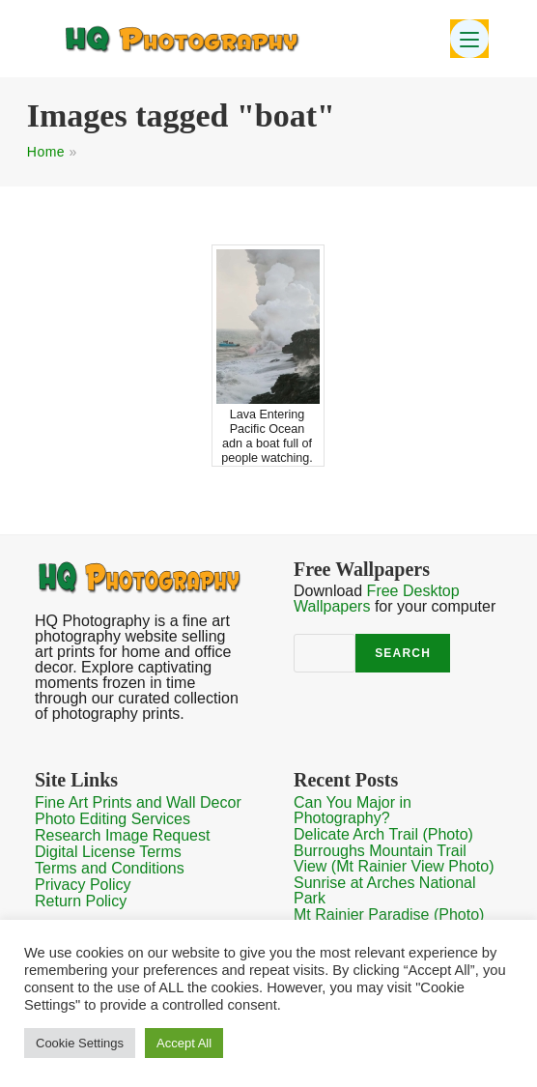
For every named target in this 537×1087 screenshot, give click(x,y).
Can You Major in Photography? (352, 810)
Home (46, 151)
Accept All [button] (184, 1043)
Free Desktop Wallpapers (377, 599)
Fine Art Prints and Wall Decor (138, 802)
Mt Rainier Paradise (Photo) (389, 914)
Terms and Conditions (109, 868)
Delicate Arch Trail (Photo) (383, 834)
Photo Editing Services (112, 819)
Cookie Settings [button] (80, 1043)
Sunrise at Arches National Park (385, 890)
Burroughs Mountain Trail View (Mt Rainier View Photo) (394, 858)
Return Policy (81, 901)
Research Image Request (122, 835)
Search (403, 653)
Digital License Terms (108, 852)
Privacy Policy (83, 884)
